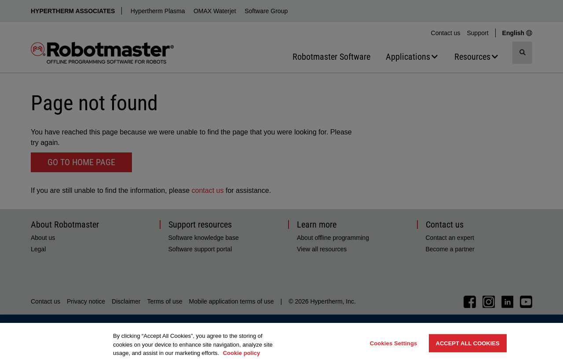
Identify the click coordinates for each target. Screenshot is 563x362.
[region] (281, 342)
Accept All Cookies (468, 343)
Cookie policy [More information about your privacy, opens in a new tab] (241, 353)
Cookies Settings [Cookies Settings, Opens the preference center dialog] (393, 343)
